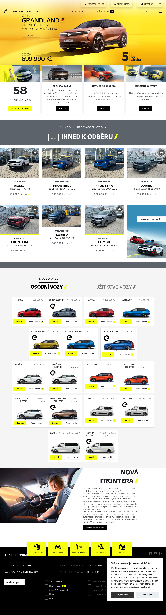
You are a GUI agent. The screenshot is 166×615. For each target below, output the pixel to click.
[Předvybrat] (35, 152)
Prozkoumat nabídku (20, 108)
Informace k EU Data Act (103, 594)
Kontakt (144, 11)
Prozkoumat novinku (95, 528)
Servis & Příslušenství (58, 590)
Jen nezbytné (147, 595)
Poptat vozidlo (71, 322)
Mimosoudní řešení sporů (103, 586)
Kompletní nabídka (151, 219)
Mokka (20, 185)
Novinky (53, 594)
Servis (126, 11)
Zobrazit (62, 108)
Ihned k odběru (36, 322)
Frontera (62, 185)
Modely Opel (79, 11)
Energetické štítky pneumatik (105, 590)
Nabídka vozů (104, 11)
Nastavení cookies (100, 581)
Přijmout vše (122, 595)
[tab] (115, 286)
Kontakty (53, 598)
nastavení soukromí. (140, 587)
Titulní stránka (55, 581)
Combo (146, 185)
